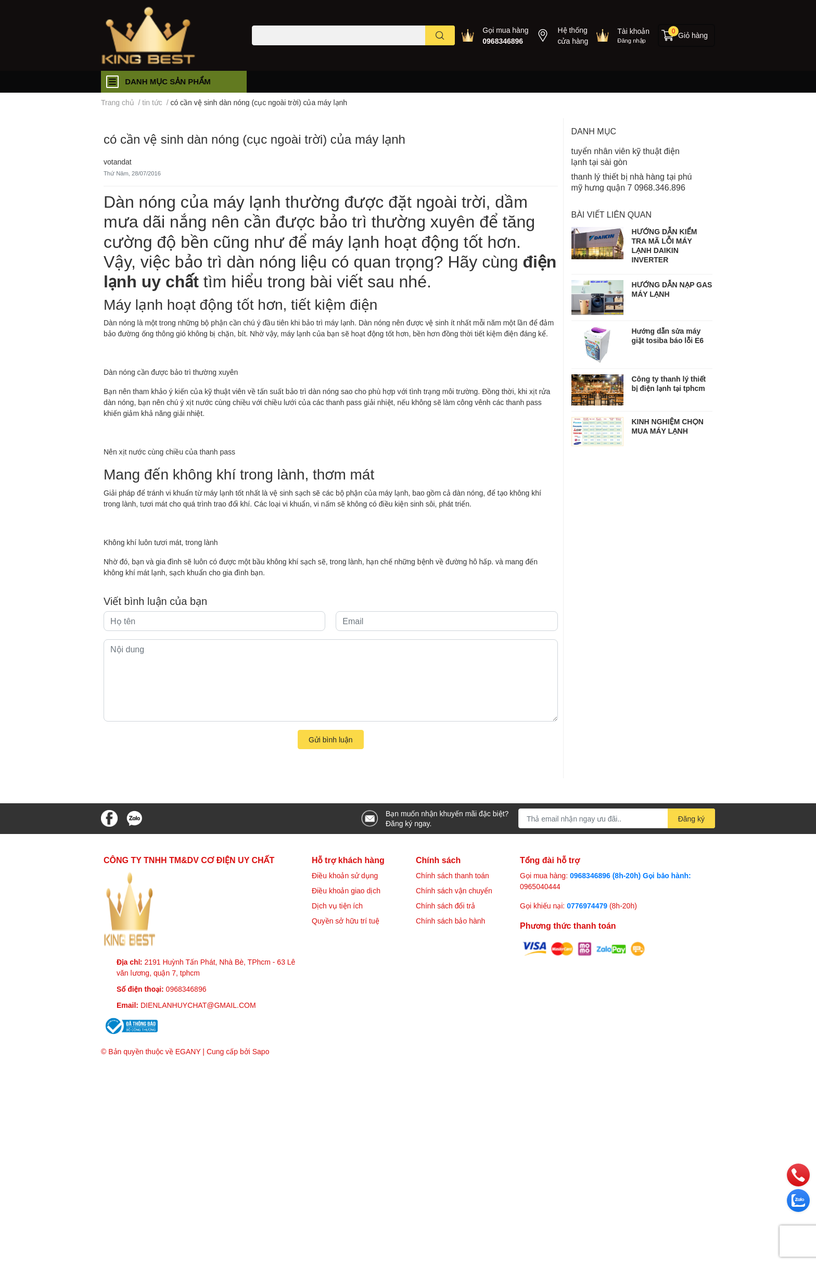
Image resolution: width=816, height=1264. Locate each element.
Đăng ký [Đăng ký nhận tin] (691, 818)
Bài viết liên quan (611, 214)
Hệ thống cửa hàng (572, 35)
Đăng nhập (631, 40)
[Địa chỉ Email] (616, 818)
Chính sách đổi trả (445, 905)
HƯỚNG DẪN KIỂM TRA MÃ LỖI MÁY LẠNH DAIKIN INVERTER (664, 245)
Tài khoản (633, 31)
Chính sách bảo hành (450, 920)
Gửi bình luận (331, 739)
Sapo (261, 1051)
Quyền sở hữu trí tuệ (345, 920)
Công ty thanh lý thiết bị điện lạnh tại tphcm (669, 383)
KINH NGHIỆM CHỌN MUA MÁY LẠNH (668, 426)
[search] (440, 35)
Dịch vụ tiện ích (337, 905)
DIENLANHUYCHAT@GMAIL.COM (198, 1005)
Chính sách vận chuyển (454, 890)
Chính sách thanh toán (452, 875)
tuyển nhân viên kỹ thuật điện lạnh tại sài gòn (625, 156)
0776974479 (588, 905)
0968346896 (502, 40)
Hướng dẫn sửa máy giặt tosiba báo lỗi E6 (668, 335)
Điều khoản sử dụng (345, 875)
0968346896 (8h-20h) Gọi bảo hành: (630, 875)
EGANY (188, 1051)
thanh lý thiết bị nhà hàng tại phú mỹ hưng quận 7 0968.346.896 (631, 181)
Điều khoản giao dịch (346, 890)
